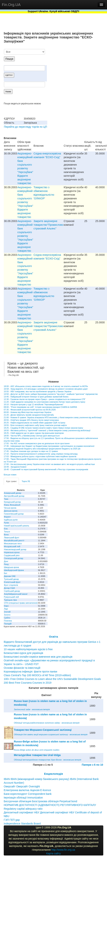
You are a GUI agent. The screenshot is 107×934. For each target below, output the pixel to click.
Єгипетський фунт (12, 582)
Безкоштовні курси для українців (23, 652)
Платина (8, 621)
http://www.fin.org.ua (63, 849)
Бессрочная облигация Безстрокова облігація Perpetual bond (40, 801)
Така (6, 499)
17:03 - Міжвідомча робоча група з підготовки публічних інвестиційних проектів (40, 456)
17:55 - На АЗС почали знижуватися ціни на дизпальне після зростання (36, 443)
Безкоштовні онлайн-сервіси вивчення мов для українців (38, 656)
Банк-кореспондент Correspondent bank (28, 793)
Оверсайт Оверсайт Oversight (22, 786)
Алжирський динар (12, 493)
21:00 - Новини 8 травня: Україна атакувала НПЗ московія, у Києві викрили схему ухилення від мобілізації (53, 417)
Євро (6, 606)
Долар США (9, 588)
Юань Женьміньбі (12, 505)
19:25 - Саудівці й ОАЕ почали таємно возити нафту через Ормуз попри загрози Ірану (43, 428)
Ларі (6, 609)
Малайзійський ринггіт (14, 540)
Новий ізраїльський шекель (16, 526)
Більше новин (10, 474)
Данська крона (10, 511)
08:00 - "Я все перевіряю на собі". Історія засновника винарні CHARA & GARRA (40, 407)
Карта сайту (53, 853)
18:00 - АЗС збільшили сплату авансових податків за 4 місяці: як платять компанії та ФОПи (46, 386)
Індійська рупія (11, 520)
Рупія (6, 523)
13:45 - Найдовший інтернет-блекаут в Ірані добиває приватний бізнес (36, 397)
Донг (6, 561)
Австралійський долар (14, 496)
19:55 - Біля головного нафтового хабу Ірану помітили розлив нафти (35, 425)
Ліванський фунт (11, 537)
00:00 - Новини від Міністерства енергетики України (27, 412)
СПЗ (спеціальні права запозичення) (21, 603)
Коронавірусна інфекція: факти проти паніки (30, 671)
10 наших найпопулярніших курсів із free (28, 649)
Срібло (7, 618)
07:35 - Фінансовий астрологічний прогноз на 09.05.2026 (30, 410)
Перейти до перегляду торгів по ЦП (25, 126)
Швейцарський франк (14, 570)
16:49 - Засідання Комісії (15, 467)
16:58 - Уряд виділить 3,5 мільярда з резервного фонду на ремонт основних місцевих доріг (46, 389)
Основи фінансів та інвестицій (22, 667)
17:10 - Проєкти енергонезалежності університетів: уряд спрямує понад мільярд (40, 454)
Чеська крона (10, 508)
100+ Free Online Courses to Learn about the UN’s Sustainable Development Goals (52, 678)
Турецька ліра (10, 600)
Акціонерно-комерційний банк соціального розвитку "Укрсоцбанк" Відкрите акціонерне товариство (25, 168)
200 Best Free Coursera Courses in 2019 (27, 682)
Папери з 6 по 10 (92, 764)
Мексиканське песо (13, 543)
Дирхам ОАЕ (10, 576)
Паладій (7, 624)
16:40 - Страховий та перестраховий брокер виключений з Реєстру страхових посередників (46, 469)
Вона (6, 534)
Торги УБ (26, 481)
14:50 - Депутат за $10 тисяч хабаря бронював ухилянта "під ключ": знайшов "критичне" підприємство (51, 394)
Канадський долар (12, 502)
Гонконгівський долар (14, 514)
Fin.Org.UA (11, 5)
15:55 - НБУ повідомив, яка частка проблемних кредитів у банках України (37, 391)
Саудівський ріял (11, 555)
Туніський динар (11, 579)
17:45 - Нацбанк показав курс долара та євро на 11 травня (31, 451)
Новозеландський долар (15, 549)
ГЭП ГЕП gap (12, 819)
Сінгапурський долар (13, 558)
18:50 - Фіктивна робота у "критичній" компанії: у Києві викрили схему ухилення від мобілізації (47, 430)
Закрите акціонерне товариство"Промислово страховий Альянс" (48, 225)
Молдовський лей (12, 546)
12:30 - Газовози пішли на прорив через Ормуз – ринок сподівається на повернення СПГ (45, 399)
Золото (7, 615)
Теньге (7, 531)
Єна (5, 529)
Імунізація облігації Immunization (23, 797)
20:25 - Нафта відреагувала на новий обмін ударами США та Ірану (34, 423)
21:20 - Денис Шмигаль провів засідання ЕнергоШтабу (29, 415)
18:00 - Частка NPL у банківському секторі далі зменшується (32, 436)
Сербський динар (12, 591)
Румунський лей (11, 597)
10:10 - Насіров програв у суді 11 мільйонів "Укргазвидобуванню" (33, 404)
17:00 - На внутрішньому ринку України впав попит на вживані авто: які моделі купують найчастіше (49, 464)
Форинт (7, 517)
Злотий (7, 612)
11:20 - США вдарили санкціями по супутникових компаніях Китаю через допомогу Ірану (44, 402)
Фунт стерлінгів (11, 585)
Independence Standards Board (22, 823)
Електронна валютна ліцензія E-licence (27, 790)
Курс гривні (11, 481)
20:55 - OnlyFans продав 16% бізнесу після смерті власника (31, 420)
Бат (5, 573)
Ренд (6, 564)
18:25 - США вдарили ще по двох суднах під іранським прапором (34, 433)
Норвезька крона (11, 552)
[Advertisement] (75, 68)
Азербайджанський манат (16, 594)
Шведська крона (11, 567)
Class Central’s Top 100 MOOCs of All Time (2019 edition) (37, 675)
